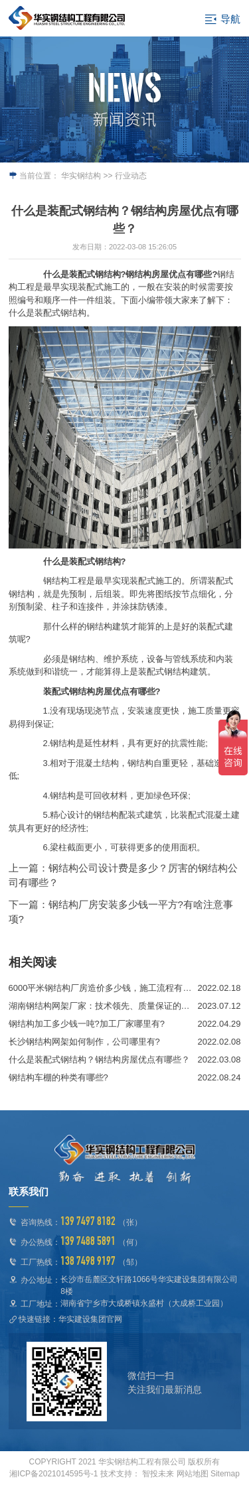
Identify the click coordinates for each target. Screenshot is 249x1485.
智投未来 (158, 1473)
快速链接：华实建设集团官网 (70, 1319)
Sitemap (225, 1473)
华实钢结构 (81, 175)
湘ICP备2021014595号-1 (53, 1473)
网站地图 (192, 1473)
